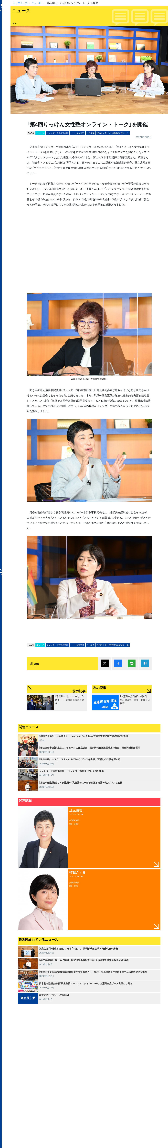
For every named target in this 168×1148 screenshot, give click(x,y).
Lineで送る (132, 663)
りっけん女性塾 (77, 133)
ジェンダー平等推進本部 (57, 133)
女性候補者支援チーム (119, 133)
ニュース (36, 3)
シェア (118, 663)
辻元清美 (90, 133)
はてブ (145, 663)
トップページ (20, 3)
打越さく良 (102, 133)
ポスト (105, 663)
